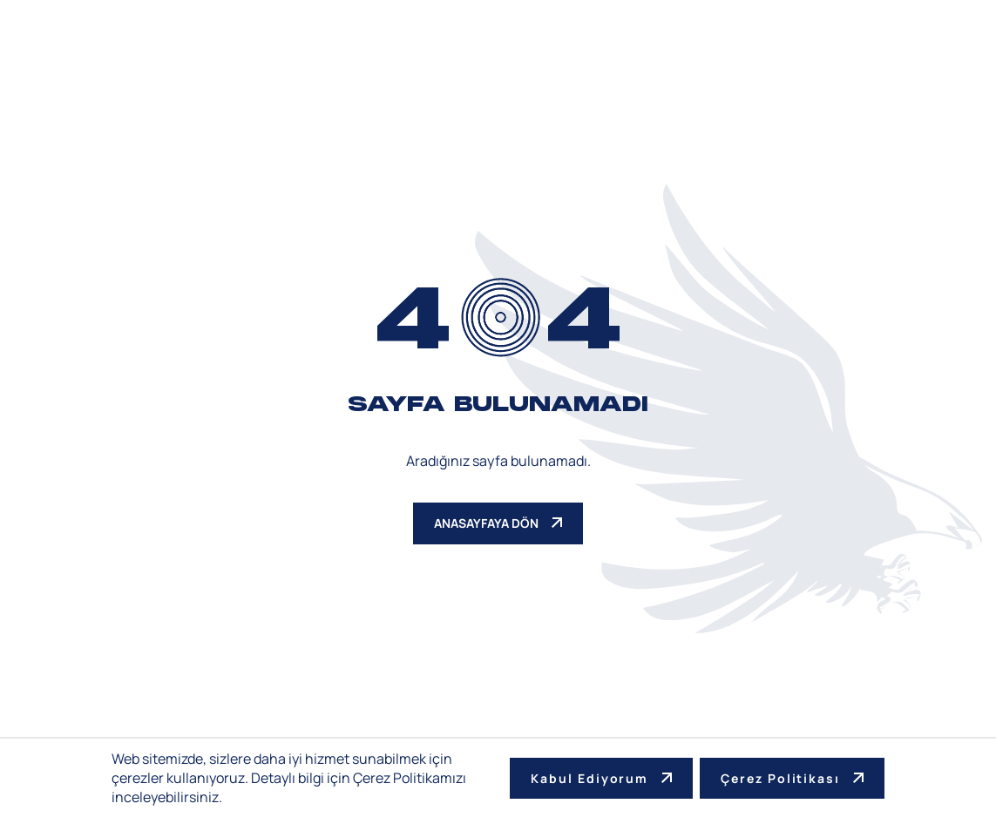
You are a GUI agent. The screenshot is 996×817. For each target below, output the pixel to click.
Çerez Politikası (792, 778)
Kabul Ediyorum (601, 778)
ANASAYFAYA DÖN (498, 523)
